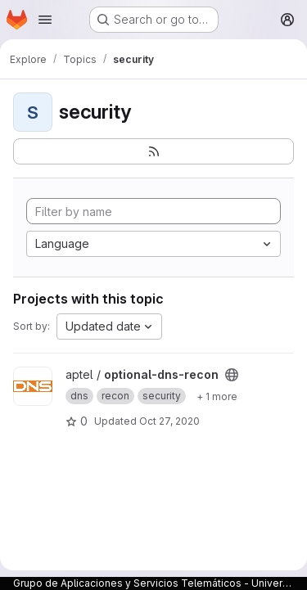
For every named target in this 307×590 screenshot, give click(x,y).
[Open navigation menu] (45, 20)
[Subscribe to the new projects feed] (153, 151)
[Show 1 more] (217, 396)
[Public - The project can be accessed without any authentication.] (231, 374)
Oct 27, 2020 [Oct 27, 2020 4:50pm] (169, 421)
